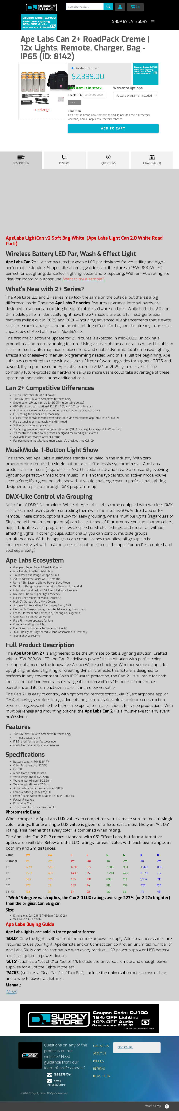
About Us (99, 1053)
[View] (11, 991)
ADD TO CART (113, 128)
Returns (99, 1069)
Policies (98, 1061)
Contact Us (101, 1046)
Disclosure (125, 1047)
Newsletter (101, 1076)
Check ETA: (75, 95)
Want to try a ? (83, 279)
